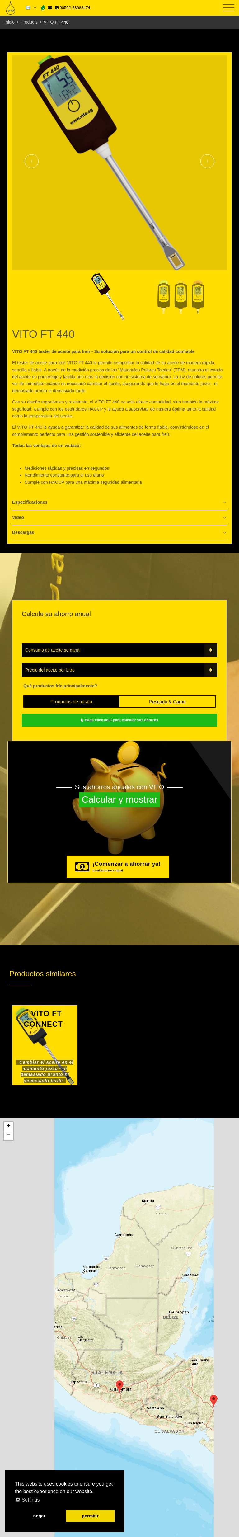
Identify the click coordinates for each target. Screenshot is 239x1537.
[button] (119, 1386)
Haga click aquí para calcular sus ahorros (119, 720)
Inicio (9, 22)
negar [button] (39, 1515)
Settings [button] (28, 1499)
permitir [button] (90, 1515)
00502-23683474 (72, 7)
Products (29, 22)
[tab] (119, 502)
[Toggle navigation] (228, 8)
